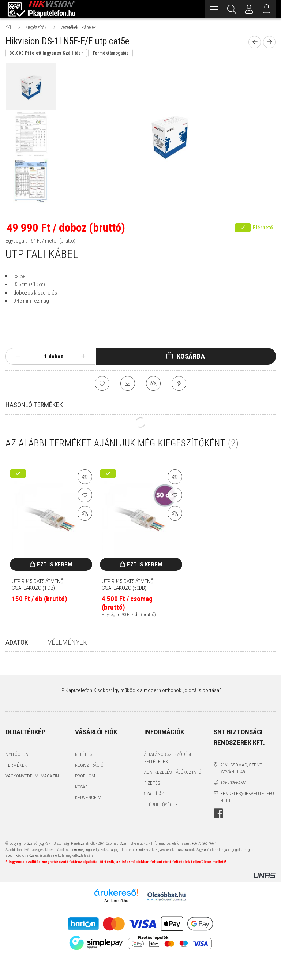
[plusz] (83, 356)
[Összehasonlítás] (153, 383)
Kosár (81, 787)
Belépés (83, 754)
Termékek (16, 765)
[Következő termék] (269, 42)
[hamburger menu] (214, 9)
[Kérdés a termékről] (179, 383)
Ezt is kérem (54, 564)
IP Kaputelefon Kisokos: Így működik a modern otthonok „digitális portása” (140, 690)
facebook (218, 813)
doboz (56, 356)
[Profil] (249, 9)
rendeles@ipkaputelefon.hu (247, 797)
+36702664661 (233, 783)
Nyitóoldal (17, 754)
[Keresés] (231, 9)
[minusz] (18, 356)
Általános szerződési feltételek (167, 757)
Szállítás (154, 793)
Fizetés (152, 783)
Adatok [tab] (16, 642)
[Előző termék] (254, 42)
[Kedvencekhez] (102, 383)
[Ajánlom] (127, 383)
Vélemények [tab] (67, 642)
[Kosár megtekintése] (267, 9)
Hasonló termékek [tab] (34, 405)
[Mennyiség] (41, 356)
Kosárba (191, 356)
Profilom (85, 776)
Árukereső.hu (116, 901)
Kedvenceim (88, 797)
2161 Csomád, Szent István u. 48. (241, 768)
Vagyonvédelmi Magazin (32, 776)
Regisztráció (89, 765)
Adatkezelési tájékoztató (172, 772)
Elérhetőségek (161, 804)
